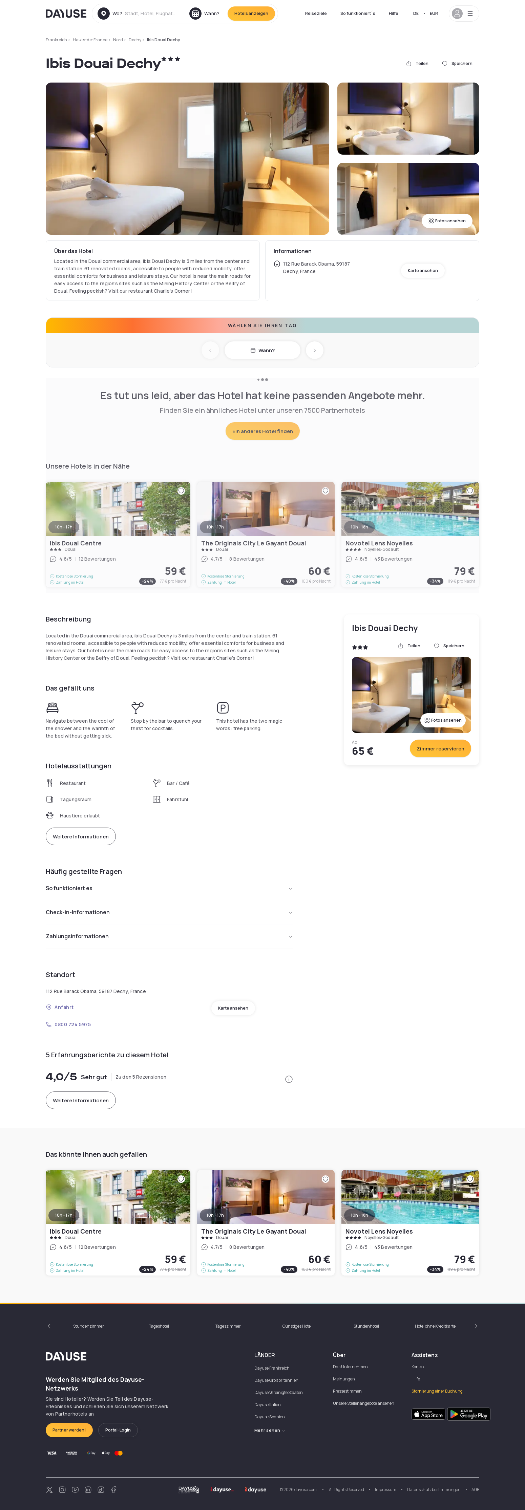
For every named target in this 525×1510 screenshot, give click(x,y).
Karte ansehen (423, 270)
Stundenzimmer (88, 1326)
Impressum (385, 1489)
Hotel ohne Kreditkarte (435, 1326)
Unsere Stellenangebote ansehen (363, 1403)
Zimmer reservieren (440, 748)
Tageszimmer (228, 1326)
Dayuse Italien (267, 1404)
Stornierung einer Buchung (437, 1391)
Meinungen (344, 1379)
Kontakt (419, 1367)
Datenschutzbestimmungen (434, 1489)
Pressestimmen (347, 1391)
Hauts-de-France (90, 40)
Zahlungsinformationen (169, 936)
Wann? (262, 350)
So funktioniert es (169, 888)
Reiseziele (316, 13)
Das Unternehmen (350, 1367)
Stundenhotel (366, 1326)
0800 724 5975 (68, 1024)
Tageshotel (159, 1326)
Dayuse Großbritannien (276, 1380)
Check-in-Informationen (169, 912)
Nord (118, 40)
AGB (475, 1489)
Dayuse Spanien (269, 1417)
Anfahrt (60, 1007)
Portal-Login (118, 1430)
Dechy (135, 40)
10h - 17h (63, 1215)
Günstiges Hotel (297, 1326)
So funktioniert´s (357, 13)
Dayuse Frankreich (272, 1368)
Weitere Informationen (81, 836)
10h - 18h (359, 1215)
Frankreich (56, 40)
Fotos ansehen (447, 221)
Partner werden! (69, 1430)
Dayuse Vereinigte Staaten (278, 1392)
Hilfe (393, 13)
